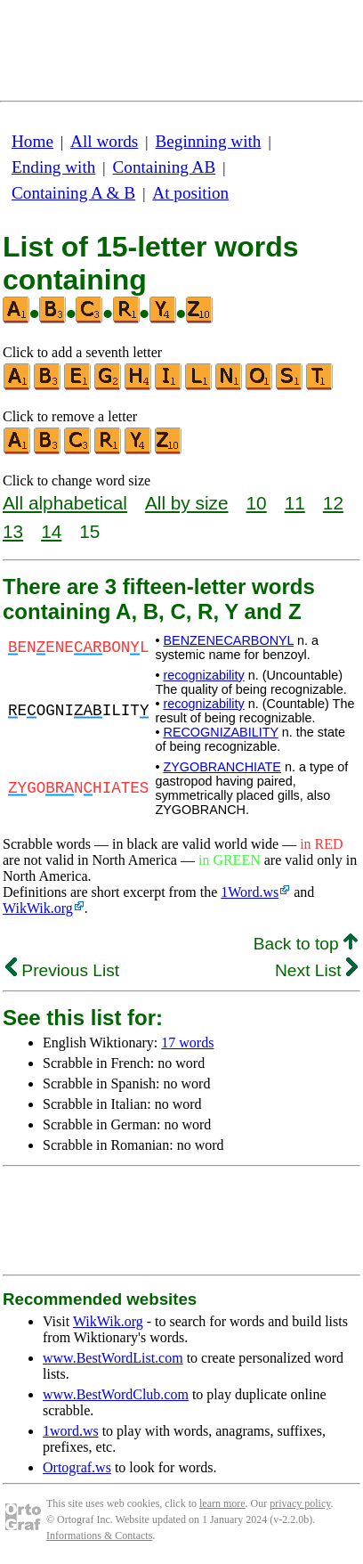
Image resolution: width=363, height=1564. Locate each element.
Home (32, 141)
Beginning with (209, 141)
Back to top (306, 943)
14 (51, 531)
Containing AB (164, 167)
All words (104, 141)
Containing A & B (73, 192)
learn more (222, 1503)
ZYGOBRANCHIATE (221, 767)
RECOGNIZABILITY (220, 732)
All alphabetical (65, 503)
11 (295, 503)
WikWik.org (38, 908)
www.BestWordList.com (113, 1357)
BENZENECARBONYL (228, 640)
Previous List (62, 970)
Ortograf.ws (77, 1467)
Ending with (53, 167)
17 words (187, 1042)
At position (190, 192)
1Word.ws (249, 892)
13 (13, 531)
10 (256, 503)
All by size (187, 503)
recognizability (203, 675)
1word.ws (71, 1430)
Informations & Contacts (99, 1535)
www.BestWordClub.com (116, 1394)
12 (333, 503)
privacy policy (300, 1503)
